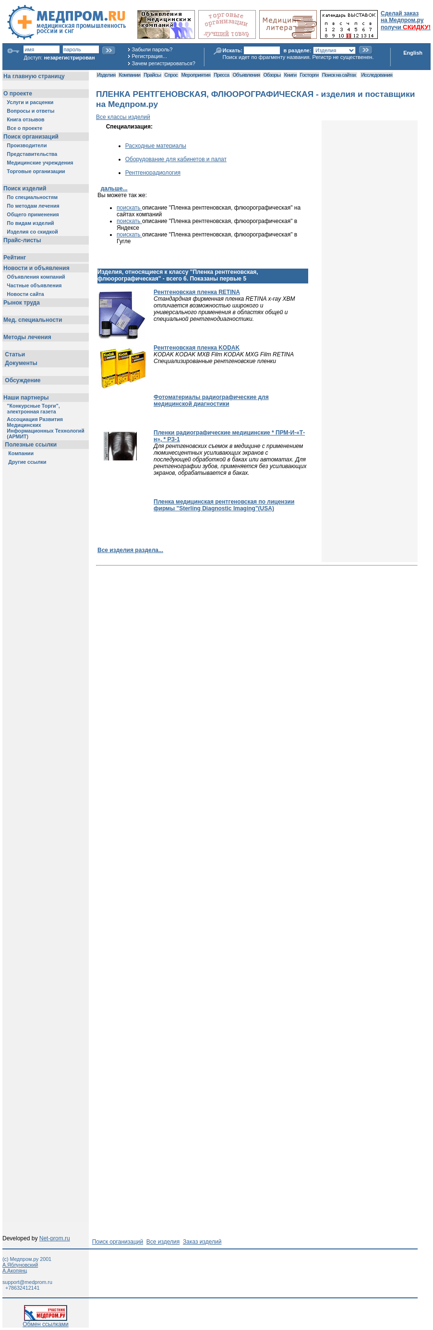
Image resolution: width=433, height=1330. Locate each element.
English (412, 53)
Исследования (376, 75)
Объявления (246, 75)
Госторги (309, 75)
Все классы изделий (123, 117)
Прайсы (152, 75)
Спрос (171, 75)
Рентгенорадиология (152, 172)
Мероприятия (195, 75)
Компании (129, 75)
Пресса (221, 75)
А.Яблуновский (20, 1265)
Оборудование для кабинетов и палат (176, 159)
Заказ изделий (202, 1241)
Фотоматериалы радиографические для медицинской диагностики (211, 400)
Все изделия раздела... (130, 550)
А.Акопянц (14, 1270)
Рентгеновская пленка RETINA (197, 292)
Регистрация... (149, 56)
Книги (290, 75)
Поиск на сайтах (339, 75)
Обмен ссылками (46, 1322)
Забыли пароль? (152, 49)
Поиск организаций (118, 1241)
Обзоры (272, 75)
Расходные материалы (155, 145)
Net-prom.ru (54, 1238)
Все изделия (163, 1241)
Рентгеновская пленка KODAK (197, 347)
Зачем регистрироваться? (163, 63)
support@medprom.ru (27, 1282)
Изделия (106, 75)
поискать (129, 207)
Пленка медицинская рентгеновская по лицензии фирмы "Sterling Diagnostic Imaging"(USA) (224, 505)
